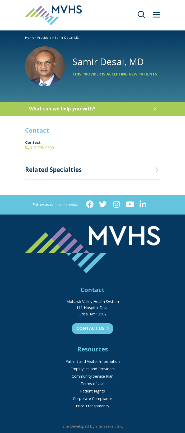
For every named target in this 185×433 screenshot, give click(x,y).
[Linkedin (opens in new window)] (143, 204)
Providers (44, 37)
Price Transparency (92, 405)
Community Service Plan (92, 376)
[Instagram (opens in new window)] (116, 204)
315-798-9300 (39, 147)
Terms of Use (92, 383)
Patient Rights (92, 391)
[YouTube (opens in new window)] (129, 204)
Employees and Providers (93, 368)
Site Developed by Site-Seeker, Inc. (92, 426)
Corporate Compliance (92, 398)
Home (29, 37)
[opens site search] (141, 16)
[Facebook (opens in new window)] (90, 204)
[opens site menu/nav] (156, 16)
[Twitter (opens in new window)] (103, 204)
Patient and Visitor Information (93, 361)
